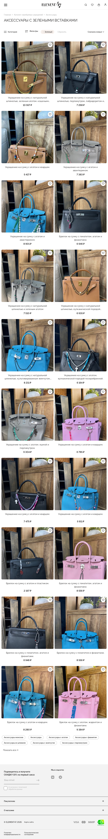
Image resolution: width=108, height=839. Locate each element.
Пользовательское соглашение (31, 833)
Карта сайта (29, 822)
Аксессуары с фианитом (86, 738)
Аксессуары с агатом (58, 738)
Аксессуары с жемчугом (44, 743)
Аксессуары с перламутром (74, 743)
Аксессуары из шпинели (15, 743)
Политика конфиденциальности (12, 833)
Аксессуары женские (13, 738)
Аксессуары (36, 738)
